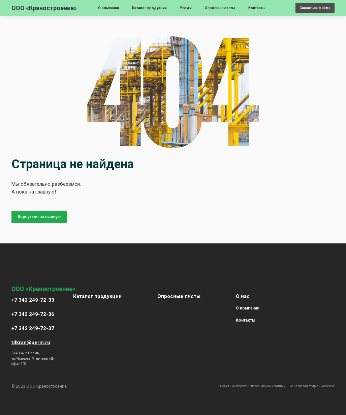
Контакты (256, 8)
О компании (108, 8)
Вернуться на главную (39, 216)
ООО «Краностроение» (44, 7)
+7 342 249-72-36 (32, 314)
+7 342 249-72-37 (32, 328)
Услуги (186, 8)
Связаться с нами (315, 8)
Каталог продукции (149, 8)
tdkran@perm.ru (30, 342)
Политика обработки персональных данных (252, 386)
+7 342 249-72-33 (32, 300)
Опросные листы (220, 8)
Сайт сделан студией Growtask (312, 386)
